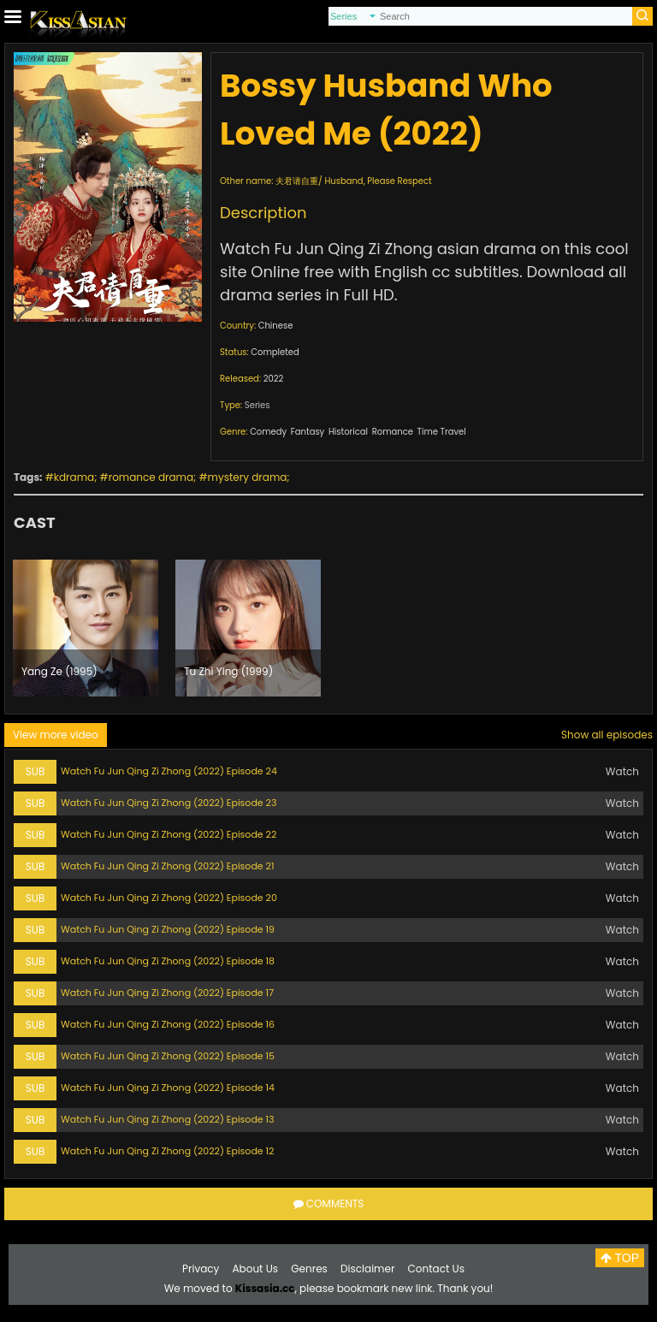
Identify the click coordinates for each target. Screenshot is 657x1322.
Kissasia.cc (265, 1288)
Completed (275, 352)
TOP (620, 1258)
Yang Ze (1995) (59, 671)
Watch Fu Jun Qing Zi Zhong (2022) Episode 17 (167, 992)
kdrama (74, 477)
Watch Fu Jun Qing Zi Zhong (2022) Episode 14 (168, 1087)
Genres (309, 1268)
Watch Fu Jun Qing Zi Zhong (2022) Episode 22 (168, 834)
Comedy (268, 431)
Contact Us (436, 1268)
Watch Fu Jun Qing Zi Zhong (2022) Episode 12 (167, 1151)
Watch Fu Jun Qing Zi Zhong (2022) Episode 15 (168, 1056)
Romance (392, 431)
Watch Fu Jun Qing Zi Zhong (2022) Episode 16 (168, 1024)
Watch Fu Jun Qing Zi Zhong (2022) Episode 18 (168, 961)
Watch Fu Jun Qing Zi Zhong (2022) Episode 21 (167, 866)
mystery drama (247, 477)
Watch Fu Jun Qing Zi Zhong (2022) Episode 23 (168, 802)
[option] (85, 628)
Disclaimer (367, 1268)
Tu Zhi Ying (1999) (228, 671)
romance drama (151, 477)
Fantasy (307, 431)
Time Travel (441, 431)
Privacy (200, 1268)
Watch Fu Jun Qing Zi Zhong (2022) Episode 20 (169, 897)
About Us (256, 1268)
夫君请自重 (296, 181)
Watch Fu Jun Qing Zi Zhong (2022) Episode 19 (168, 929)
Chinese (275, 325)
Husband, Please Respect (377, 181)
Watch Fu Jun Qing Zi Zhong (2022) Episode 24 (169, 771)
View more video (55, 734)
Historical (348, 431)
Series (257, 405)
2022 (273, 378)
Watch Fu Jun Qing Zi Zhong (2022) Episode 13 (168, 1119)
